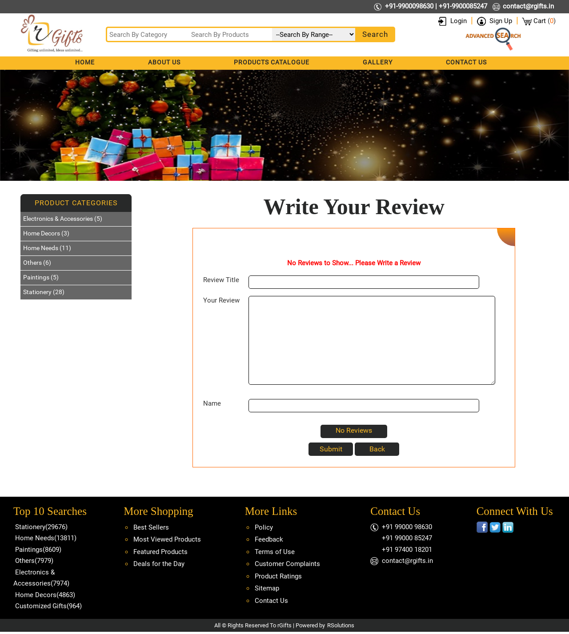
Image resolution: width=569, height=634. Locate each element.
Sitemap (267, 588)
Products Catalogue (271, 62)
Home (85, 62)
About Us (164, 62)
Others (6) (37, 262)
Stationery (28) (43, 291)
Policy (264, 527)
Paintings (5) (41, 277)
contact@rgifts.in (528, 6)
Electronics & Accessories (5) (62, 218)
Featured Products (160, 552)
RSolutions (340, 625)
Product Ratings (278, 576)
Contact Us (466, 62)
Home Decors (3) (46, 233)
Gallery (378, 62)
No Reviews (354, 430)
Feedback (269, 539)
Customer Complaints (287, 564)
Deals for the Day (158, 564)
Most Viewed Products (167, 539)
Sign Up (500, 21)
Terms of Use (275, 552)
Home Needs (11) (47, 247)
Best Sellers (151, 527)
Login (458, 21)
